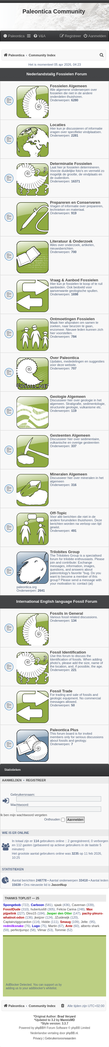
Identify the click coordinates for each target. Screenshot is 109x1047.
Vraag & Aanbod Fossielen (74, 280)
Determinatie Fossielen (71, 163)
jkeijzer (39, 917)
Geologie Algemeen (68, 396)
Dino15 (31, 913)
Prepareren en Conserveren (75, 202)
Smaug (65, 922)
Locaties (58, 125)
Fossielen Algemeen (68, 86)
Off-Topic (58, 513)
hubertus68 (39, 909)
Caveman (78, 905)
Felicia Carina (66, 909)
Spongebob (12, 905)
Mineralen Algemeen (68, 474)
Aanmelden (12, 780)
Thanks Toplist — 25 (22, 898)
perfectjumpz (20, 930)
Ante (68, 926)
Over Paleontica (64, 358)
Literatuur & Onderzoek (71, 241)
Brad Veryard (67, 1016)
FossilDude (11, 909)
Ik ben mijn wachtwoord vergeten (23, 815)
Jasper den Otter (59, 913)
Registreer (36, 780)
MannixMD (67, 1020)
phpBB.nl (72, 1033)
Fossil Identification (68, 652)
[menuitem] (13, 36)
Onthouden (54, 820)
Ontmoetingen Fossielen (72, 319)
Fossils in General (66, 613)
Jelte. (84, 922)
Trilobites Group (65, 552)
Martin (52, 926)
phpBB (39, 1027)
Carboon (37, 905)
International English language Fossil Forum (56, 601)
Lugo (36, 926)
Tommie (60, 930)
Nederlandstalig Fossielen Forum (56, 74)
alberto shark (90, 926)
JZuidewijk (62, 917)
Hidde (46, 922)
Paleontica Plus (64, 730)
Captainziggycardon (17, 922)
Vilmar (41, 930)
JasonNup (59, 884)
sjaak (58, 905)
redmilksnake (13, 926)
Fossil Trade (61, 691)
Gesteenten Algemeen (70, 435)
